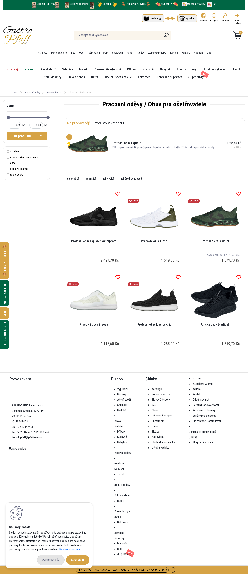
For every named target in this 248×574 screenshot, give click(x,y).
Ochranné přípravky (169, 77)
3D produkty (196, 77)
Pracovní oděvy (186, 69)
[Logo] (27, 35)
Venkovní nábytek (136, 3)
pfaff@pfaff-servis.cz (32, 437)
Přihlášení (225, 21)
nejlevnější (73, 178)
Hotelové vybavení (214, 69)
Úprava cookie (17, 448)
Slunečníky (163, 3)
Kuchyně (148, 69)
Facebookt (203, 21)
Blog (209, 52)
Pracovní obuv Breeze (94, 324)
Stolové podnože (79, 3)
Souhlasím (77, 560)
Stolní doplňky (52, 77)
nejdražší (91, 178)
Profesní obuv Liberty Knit (154, 324)
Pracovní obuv (54, 92)
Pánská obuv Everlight (214, 324)
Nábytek (165, 69)
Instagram (214, 21)
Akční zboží (48, 69)
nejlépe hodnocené (131, 178)
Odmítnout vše (50, 559)
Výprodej (12, 69)
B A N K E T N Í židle (4, 260)
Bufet (94, 77)
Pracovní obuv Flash (154, 241)
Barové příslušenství (108, 69)
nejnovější (108, 178)
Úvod (14, 92)
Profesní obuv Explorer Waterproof (93, 241)
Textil (236, 69)
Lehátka (107, 3)
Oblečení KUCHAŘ (197, 3)
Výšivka (190, 18)
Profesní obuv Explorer (214, 241)
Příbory (132, 69)
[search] (166, 36)
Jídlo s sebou (76, 77)
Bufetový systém (4, 293)
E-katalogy (155, 18)
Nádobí (83, 69)
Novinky (29, 69)
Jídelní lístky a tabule (118, 77)
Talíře (4, 313)
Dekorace (144, 77)
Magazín (198, 52)
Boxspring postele (4, 334)
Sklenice (67, 69)
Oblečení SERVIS (46, 3)
